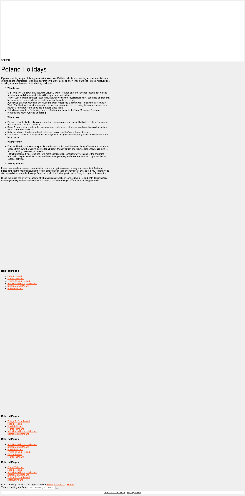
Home (50, 484)
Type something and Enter (14, 487)
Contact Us (59, 484)
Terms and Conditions (114, 492)
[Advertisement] (80, 23)
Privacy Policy (134, 492)
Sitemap (71, 484)
